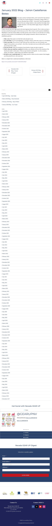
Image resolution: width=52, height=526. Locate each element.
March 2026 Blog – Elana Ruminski (10, 98)
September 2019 (6, 340)
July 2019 (4, 343)
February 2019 (5, 358)
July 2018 (4, 378)
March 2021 (5, 288)
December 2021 (6, 262)
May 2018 (4, 384)
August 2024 (5, 169)
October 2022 (5, 233)
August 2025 (5, 134)
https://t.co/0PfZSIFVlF (31, 417)
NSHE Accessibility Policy (26, 520)
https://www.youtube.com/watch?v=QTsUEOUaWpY (14, 61)
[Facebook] (33, 506)
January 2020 (5, 329)
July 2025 (4, 137)
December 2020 (6, 297)
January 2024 (5, 189)
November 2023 (6, 195)
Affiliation (5, 467)
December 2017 (6, 399)
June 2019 (4, 346)
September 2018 (6, 372)
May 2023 (4, 213)
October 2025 (5, 128)
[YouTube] (40, 506)
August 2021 (5, 274)
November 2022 (6, 230)
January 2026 (5, 119)
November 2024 (6, 160)
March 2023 (5, 218)
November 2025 (6, 125)
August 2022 (5, 239)
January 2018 (5, 396)
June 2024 (4, 175)
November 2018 (6, 367)
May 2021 (4, 282)
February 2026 (5, 117)
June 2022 (4, 244)
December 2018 (6, 364)
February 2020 (5, 326)
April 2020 (4, 320)
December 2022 (6, 227)
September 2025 (6, 131)
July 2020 (4, 311)
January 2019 (5, 361)
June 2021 (4, 279)
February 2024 (5, 186)
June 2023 (4, 210)
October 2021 (5, 268)
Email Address (6, 461)
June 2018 (4, 381)
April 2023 (4, 215)
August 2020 (5, 308)
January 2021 (5, 294)
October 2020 (5, 303)
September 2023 (6, 201)
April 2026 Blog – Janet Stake (9, 95)
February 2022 (5, 256)
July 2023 (4, 207)
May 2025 (4, 143)
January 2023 (5, 224)
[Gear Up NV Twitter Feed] (40, 3)
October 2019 (5, 337)
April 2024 (4, 181)
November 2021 (6, 265)
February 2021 (5, 291)
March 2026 (5, 114)
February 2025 (5, 151)
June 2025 (4, 140)
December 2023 (6, 192)
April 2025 (4, 146)
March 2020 (5, 323)
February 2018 (5, 393)
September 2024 (6, 166)
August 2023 (5, 204)
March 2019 (5, 355)
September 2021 (6, 271)
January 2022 (5, 259)
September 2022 (6, 236)
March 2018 (5, 390)
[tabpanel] (26, 421)
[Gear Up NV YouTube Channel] (49, 3)
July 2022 (4, 242)
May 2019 (4, 349)
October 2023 (5, 198)
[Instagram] (44, 506)
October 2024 (5, 163)
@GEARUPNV (27, 414)
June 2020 (4, 314)
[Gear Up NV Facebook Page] (46, 3)
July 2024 (4, 172)
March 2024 (5, 183)
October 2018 (5, 369)
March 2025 (5, 149)
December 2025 (6, 122)
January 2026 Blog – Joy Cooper (10, 104)
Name (4, 455)
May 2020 (4, 317)
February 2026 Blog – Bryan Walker (10, 101)
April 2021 (4, 285)
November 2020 (6, 300)
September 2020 (6, 306)
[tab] (26, 410)
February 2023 (5, 221)
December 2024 (6, 157)
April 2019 (4, 352)
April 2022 (4, 250)
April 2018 (4, 387)
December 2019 (6, 332)
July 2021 (4, 276)
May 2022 (4, 247)
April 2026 (4, 111)
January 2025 (5, 154)
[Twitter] (36, 506)
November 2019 (6, 335)
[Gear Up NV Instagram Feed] (43, 3)
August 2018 (5, 375)
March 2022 (5, 253)
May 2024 (4, 178)
